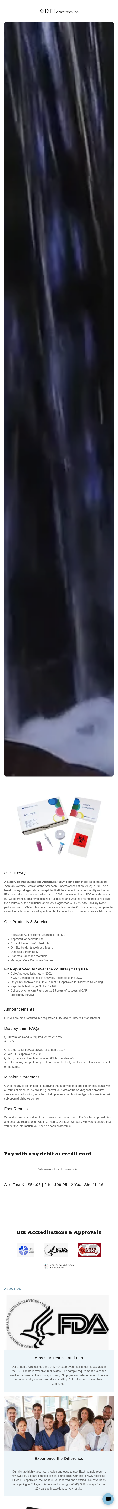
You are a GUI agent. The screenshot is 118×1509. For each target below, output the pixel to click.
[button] (12, 10)
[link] (59, 11)
